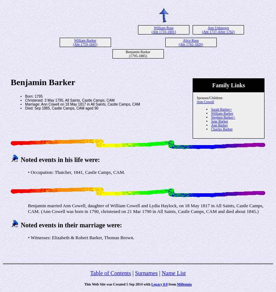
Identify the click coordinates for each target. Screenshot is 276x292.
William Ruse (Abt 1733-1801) (164, 30)
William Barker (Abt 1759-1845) (85, 42)
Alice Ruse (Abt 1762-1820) (191, 42)
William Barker (222, 113)
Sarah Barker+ (221, 109)
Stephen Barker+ (223, 117)
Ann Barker (219, 125)
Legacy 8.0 (159, 284)
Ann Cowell (205, 102)
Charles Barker (222, 129)
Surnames (146, 273)
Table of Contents (110, 273)
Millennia (184, 284)
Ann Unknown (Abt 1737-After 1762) (218, 30)
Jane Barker (219, 121)
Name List (174, 273)
